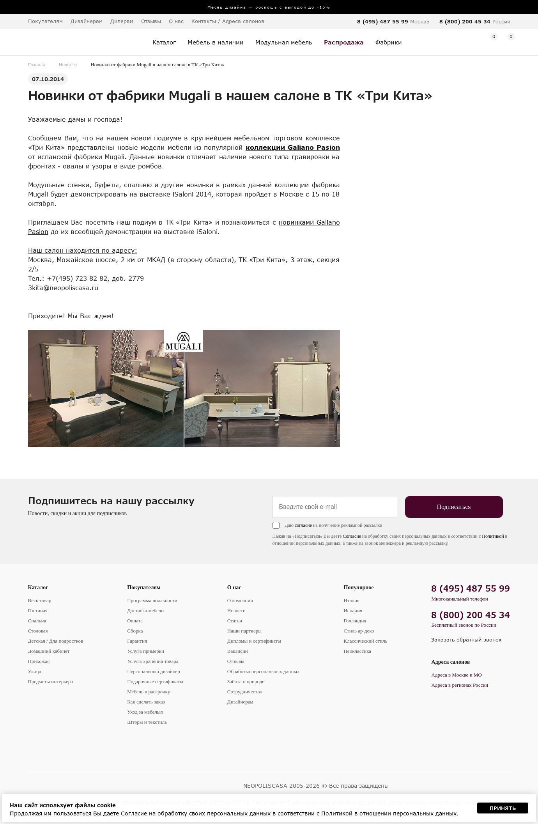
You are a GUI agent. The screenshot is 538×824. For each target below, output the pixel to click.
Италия (351, 600)
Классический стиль (365, 641)
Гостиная (38, 610)
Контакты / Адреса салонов (227, 21)
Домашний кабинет (49, 651)
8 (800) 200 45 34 (464, 21)
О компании (240, 600)
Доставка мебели (145, 610)
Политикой (493, 536)
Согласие (352, 536)
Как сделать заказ (146, 702)
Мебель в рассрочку (148, 692)
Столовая (38, 631)
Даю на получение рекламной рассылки (333, 525)
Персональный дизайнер (153, 671)
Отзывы (151, 21)
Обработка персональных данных (263, 671)
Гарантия (137, 641)
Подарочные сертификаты (155, 681)
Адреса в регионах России (459, 685)
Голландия (354, 621)
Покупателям (144, 587)
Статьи (234, 621)
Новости (67, 64)
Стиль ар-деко (358, 631)
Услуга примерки (145, 651)
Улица (34, 671)
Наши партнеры (244, 631)
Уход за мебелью (145, 712)
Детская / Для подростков (55, 641)
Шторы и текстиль (147, 722)
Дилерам (121, 21)
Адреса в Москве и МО (456, 675)
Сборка (135, 631)
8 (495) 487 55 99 (382, 21)
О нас (234, 587)
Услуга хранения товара (152, 661)
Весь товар (39, 600)
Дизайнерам (87, 21)
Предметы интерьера (50, 681)
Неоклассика (357, 651)
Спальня (37, 621)
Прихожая (39, 661)
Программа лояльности (152, 600)
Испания (352, 610)
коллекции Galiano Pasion (293, 147)
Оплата (135, 621)
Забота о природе (245, 681)
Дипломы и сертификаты (254, 641)
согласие (303, 525)
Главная (36, 64)
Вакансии (237, 651)
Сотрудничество (244, 692)
